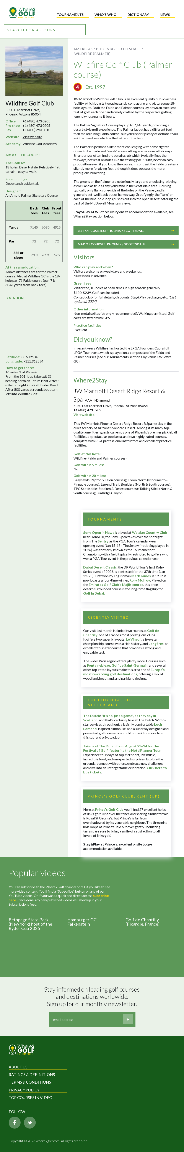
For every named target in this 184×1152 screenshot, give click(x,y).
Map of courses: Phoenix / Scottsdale (126, 244)
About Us (18, 1067)
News (165, 14)
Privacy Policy (24, 1090)
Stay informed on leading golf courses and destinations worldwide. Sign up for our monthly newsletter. (92, 996)
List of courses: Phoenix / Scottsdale (126, 230)
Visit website (32, 137)
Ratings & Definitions (32, 1074)
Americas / (84, 49)
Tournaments (70, 14)
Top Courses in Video (30, 1097)
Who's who (105, 14)
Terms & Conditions (30, 1082)
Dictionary (138, 14)
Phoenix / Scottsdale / (119, 49)
